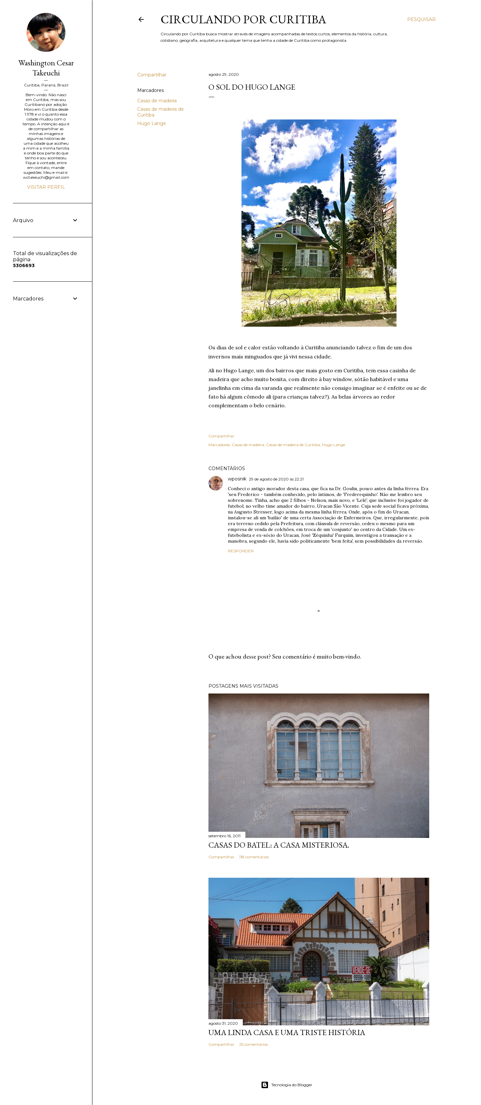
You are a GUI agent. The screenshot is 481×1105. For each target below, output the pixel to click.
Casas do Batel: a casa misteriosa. (278, 845)
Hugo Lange (151, 123)
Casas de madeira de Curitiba (293, 444)
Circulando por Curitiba (243, 19)
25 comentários (253, 1044)
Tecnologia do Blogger (286, 1085)
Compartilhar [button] (151, 75)
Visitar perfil (46, 187)
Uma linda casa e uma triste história (286, 1032)
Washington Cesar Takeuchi (46, 68)
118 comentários (254, 856)
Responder (241, 550)
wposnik (237, 479)
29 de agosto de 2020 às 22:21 (276, 479)
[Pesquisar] (421, 19)
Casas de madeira (157, 101)
